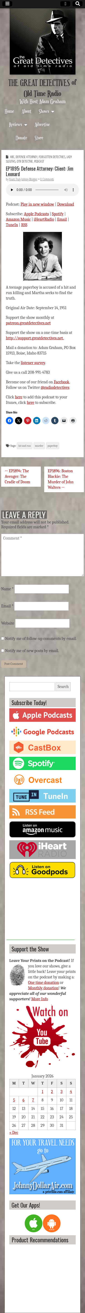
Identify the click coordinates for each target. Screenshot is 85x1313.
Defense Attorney (26, 157)
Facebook (61, 382)
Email (62, 219)
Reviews (15, 124)
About (26, 111)
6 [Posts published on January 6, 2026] (23, 1100)
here (18, 397)
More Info (39, 999)
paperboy (53, 445)
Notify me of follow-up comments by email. (41, 638)
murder (39, 445)
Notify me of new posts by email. (32, 650)
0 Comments (47, 179)
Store (39, 137)
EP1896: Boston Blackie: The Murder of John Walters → (60, 479)
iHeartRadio (44, 219)
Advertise (42, 124)
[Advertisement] (41, 911)
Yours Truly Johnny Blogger (23, 179)
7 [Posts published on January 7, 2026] (33, 1100)
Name (7, 589)
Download (65, 204)
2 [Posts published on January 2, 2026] (52, 1091)
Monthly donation (43, 988)
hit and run (24, 445)
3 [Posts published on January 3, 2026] (61, 1091)
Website (7, 623)
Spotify (57, 214)
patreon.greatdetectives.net (28, 323)
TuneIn (12, 225)
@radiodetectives (55, 387)
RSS (24, 225)
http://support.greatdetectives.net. (35, 338)
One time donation (43, 982)
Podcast (39, 161)
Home (9, 111)
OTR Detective (25, 161)
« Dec (13, 1132)
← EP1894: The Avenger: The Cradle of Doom (17, 476)
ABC (12, 157)
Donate (21, 137)
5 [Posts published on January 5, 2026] (14, 1100)
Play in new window (37, 204)
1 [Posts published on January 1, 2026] (42, 1091)
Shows (44, 111)
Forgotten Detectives (52, 157)
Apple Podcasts (36, 214)
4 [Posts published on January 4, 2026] (71, 1091)
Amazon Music (18, 219)
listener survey (33, 362)
